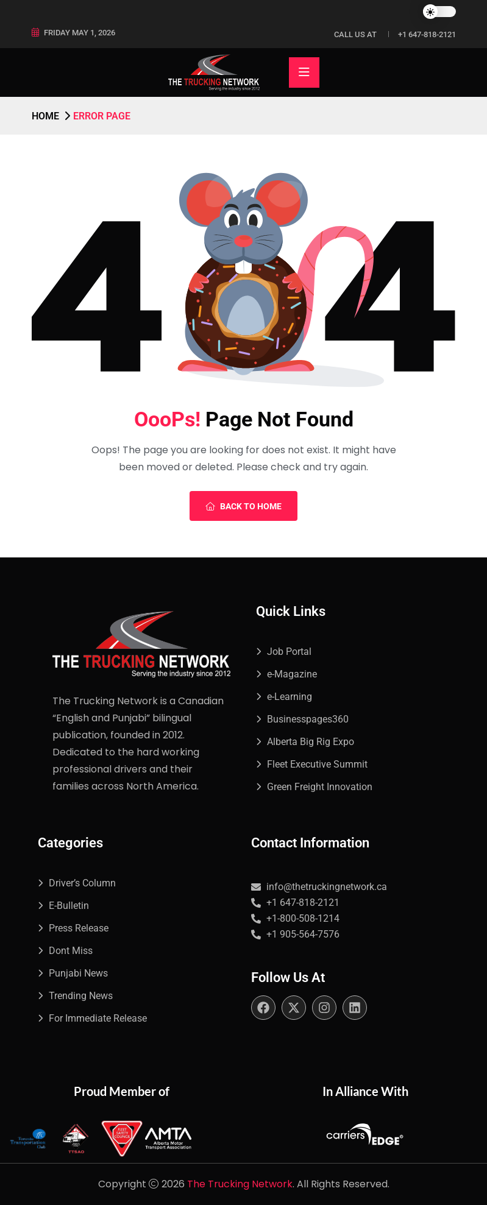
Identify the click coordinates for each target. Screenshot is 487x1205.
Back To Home (243, 506)
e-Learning (289, 696)
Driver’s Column (82, 883)
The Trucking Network (240, 1184)
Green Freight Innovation (319, 787)
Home (45, 116)
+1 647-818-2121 (427, 34)
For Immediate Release (98, 1018)
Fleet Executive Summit (317, 764)
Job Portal (289, 651)
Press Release (78, 928)
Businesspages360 (308, 719)
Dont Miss (71, 950)
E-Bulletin (69, 905)
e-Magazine (292, 674)
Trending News (81, 996)
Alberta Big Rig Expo (310, 741)
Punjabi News (78, 973)
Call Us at (355, 34)
